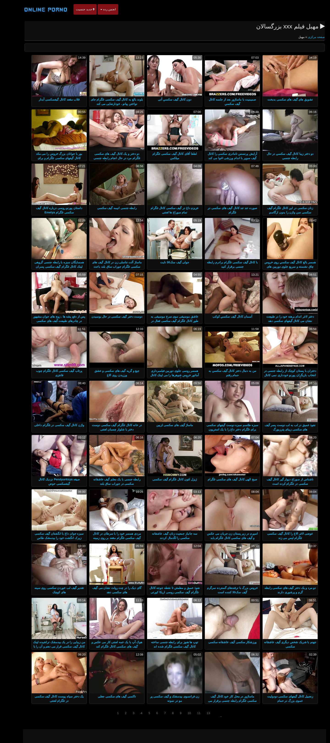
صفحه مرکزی (306, 37)
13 (198, 713)
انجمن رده (98, 9)
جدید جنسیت (75, 9)
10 (179, 713)
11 (189, 713)
